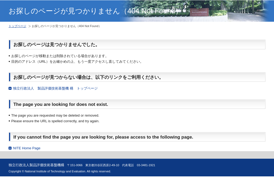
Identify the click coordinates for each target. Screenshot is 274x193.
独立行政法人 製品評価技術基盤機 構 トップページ (55, 88)
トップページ (17, 26)
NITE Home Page (26, 148)
